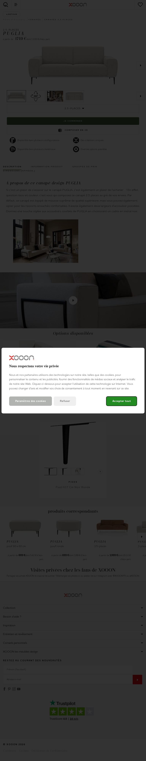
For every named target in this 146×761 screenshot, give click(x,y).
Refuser (65, 401)
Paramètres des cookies (30, 401)
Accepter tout (121, 401)
